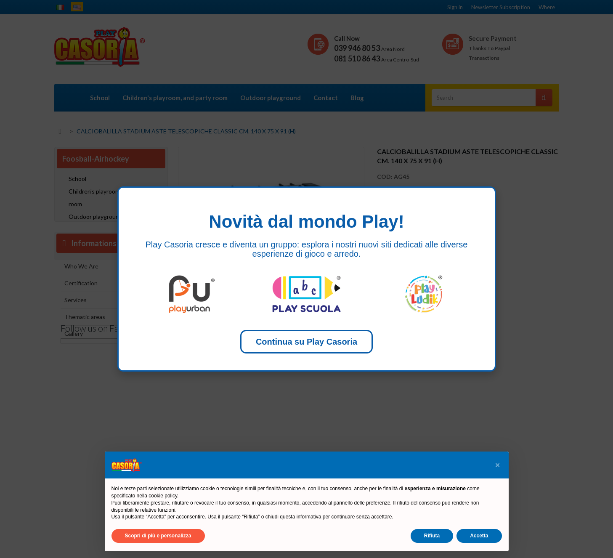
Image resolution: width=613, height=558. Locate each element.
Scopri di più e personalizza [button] (158, 536)
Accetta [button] (479, 536)
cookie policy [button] (163, 496)
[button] (497, 465)
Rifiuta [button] (432, 536)
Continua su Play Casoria (306, 341)
